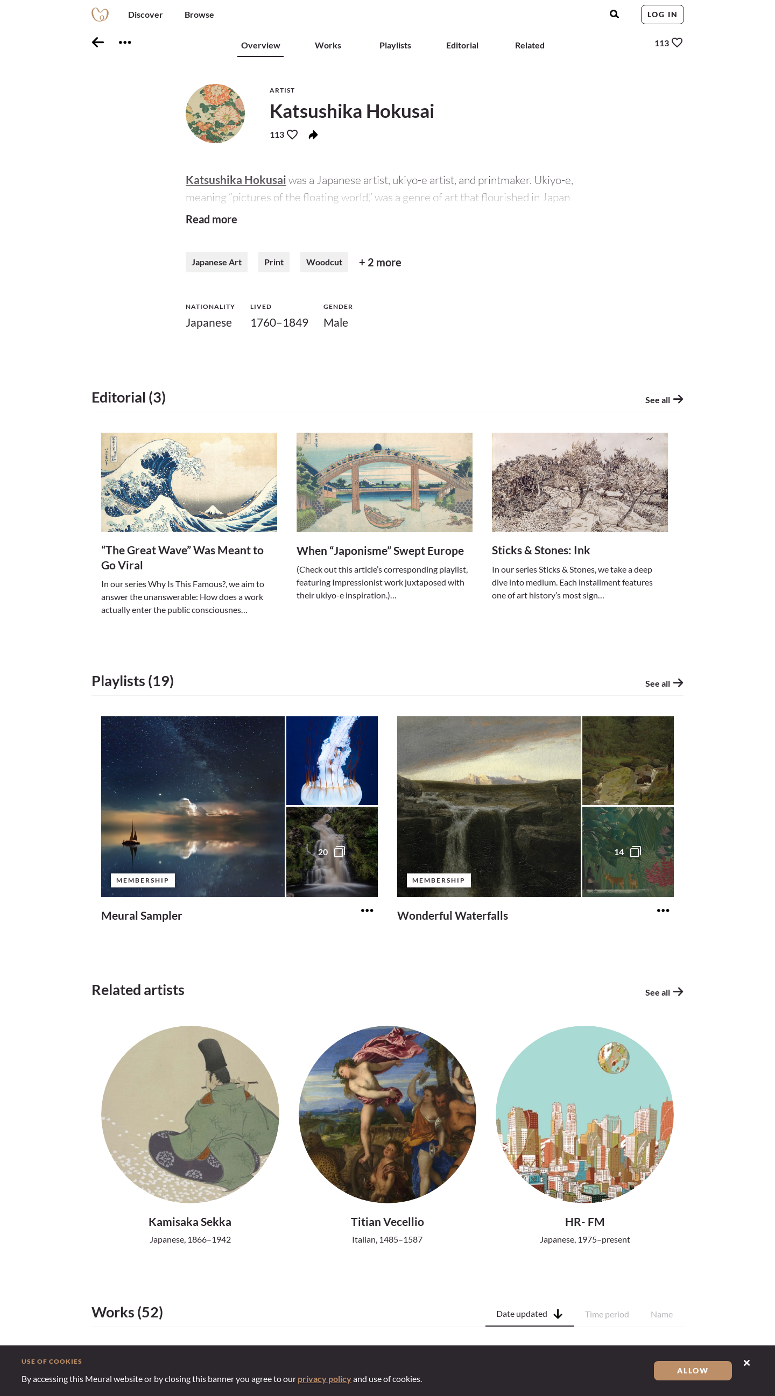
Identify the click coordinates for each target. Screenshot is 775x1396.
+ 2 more (380, 262)
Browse (199, 14)
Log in (662, 14)
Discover (145, 14)
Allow (693, 1370)
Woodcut (324, 262)
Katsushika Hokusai (236, 179)
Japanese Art (217, 262)
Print (274, 262)
